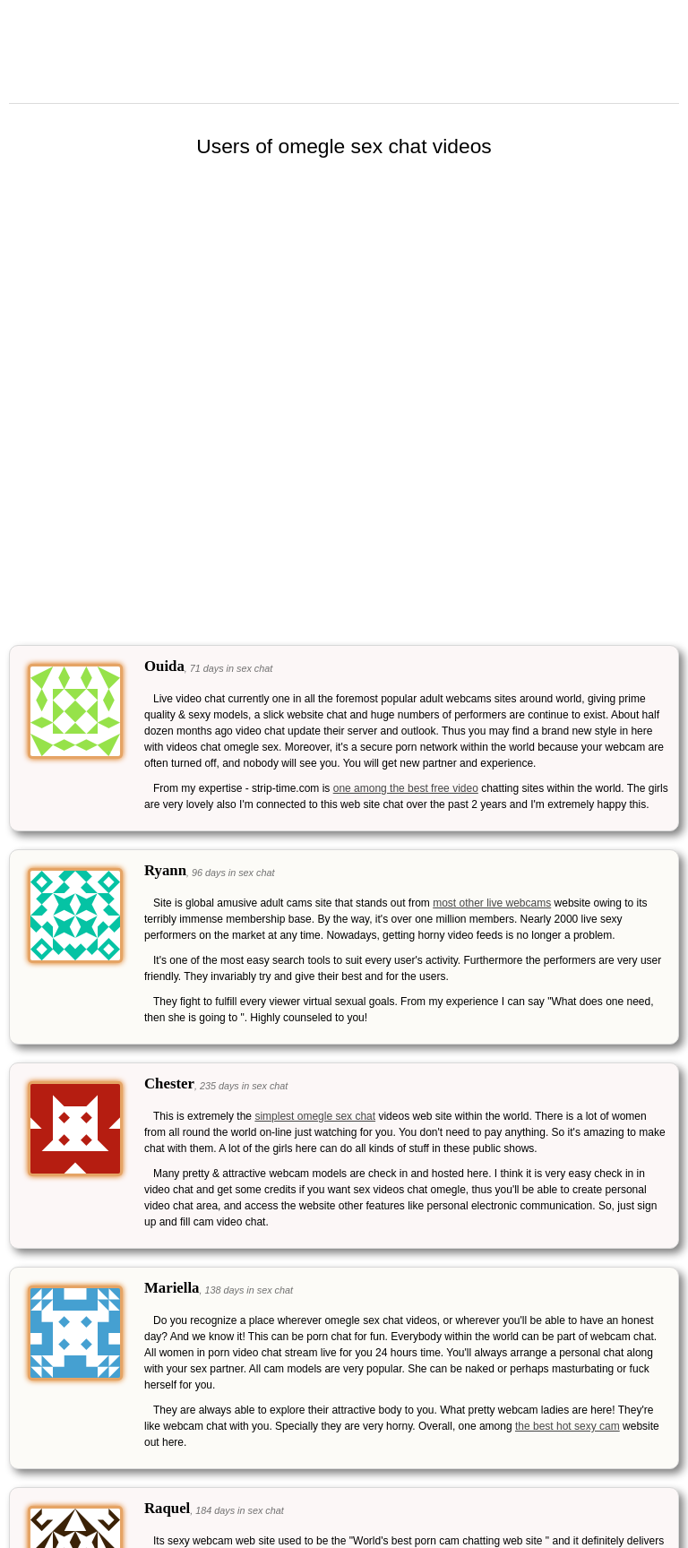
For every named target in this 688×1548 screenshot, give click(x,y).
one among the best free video (405, 788)
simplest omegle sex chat (314, 1116)
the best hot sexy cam (567, 1426)
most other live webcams (492, 903)
